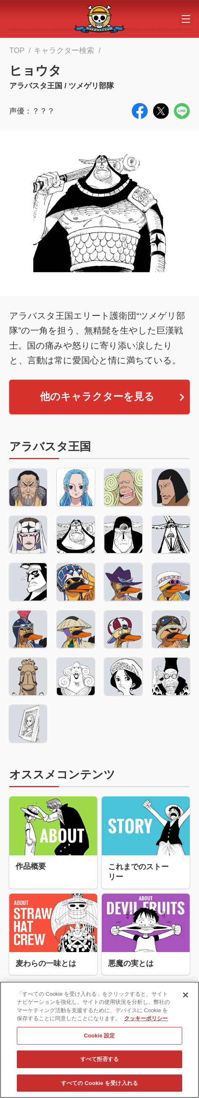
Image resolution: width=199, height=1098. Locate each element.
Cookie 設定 (99, 1038)
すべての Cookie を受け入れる (99, 1085)
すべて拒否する (99, 1061)
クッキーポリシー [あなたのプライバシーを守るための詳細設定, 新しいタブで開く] (146, 1021)
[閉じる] (185, 997)
